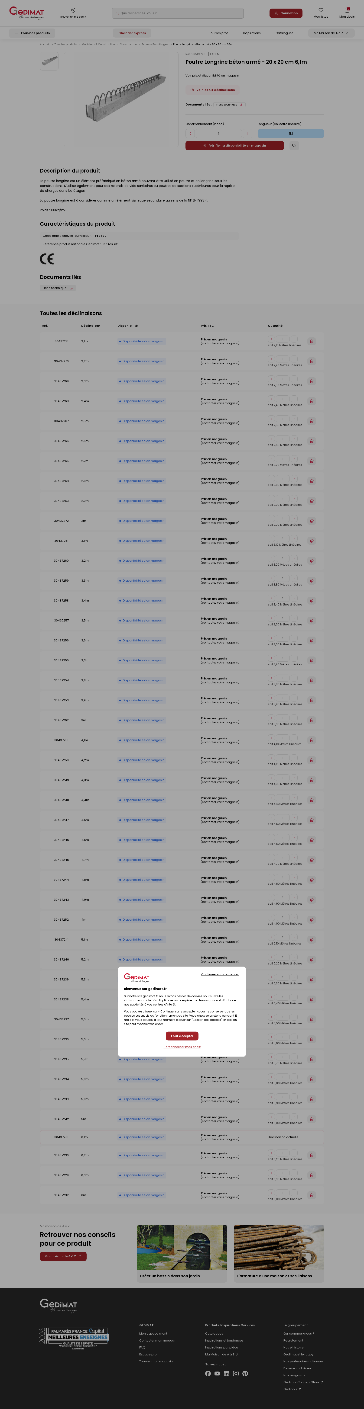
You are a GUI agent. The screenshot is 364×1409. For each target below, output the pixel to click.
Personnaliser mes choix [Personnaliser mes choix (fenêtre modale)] (182, 1047)
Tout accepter (182, 1036)
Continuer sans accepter (220, 974)
